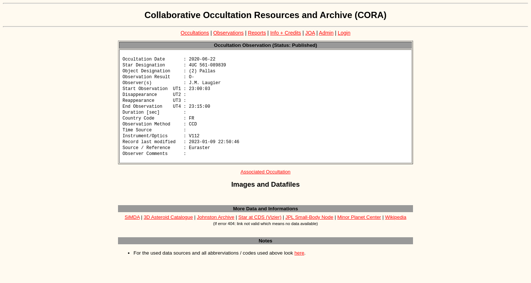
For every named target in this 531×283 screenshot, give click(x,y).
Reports (257, 33)
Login (344, 33)
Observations (228, 33)
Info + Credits (285, 33)
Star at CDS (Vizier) (259, 224)
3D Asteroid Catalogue (168, 224)
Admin (326, 33)
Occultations (195, 33)
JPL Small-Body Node (309, 224)
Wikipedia (395, 224)
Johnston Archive (216, 224)
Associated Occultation (265, 179)
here (299, 260)
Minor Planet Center (359, 224)
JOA (310, 33)
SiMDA (132, 224)
